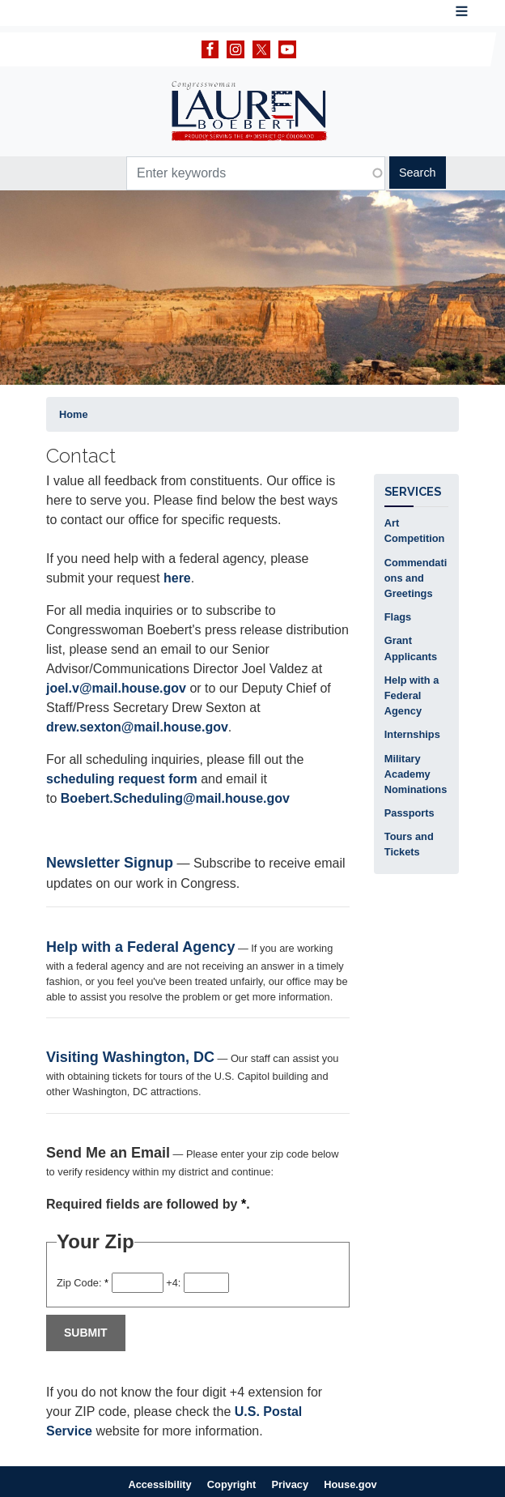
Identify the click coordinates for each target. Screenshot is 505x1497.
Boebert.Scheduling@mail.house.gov (175, 798)
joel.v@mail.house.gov (116, 688)
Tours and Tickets (409, 844)
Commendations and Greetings (416, 578)
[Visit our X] (265, 49)
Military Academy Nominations (416, 774)
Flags (397, 617)
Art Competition (414, 530)
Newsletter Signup (109, 863)
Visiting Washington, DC (130, 1057)
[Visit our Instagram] (239, 49)
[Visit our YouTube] (291, 49)
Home (73, 414)
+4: (173, 1283)
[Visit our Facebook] (214, 49)
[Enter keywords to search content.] (255, 173)
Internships (412, 734)
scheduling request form (121, 779)
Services (412, 491)
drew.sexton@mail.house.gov (137, 727)
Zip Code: (82, 1283)
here (177, 578)
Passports (409, 813)
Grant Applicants (410, 648)
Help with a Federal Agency (140, 947)
